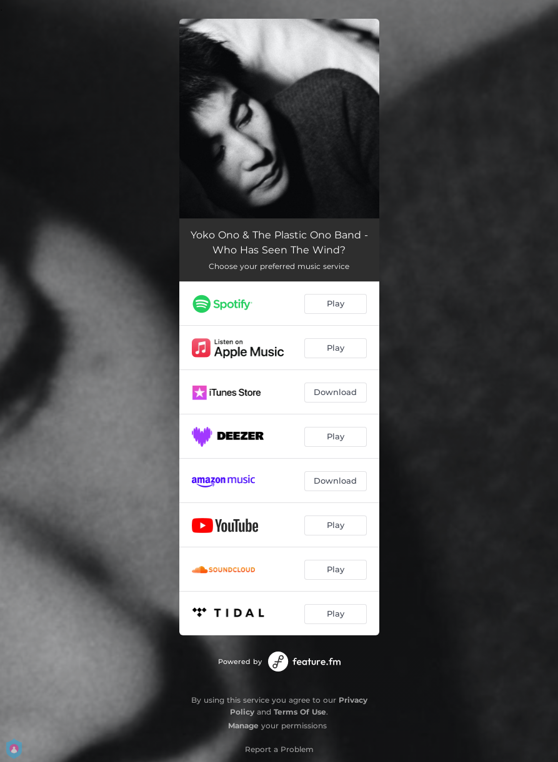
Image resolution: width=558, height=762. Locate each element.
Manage (243, 725)
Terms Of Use (300, 711)
